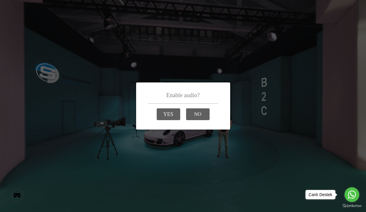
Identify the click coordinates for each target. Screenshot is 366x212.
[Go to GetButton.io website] (351, 206)
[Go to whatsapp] (352, 194)
